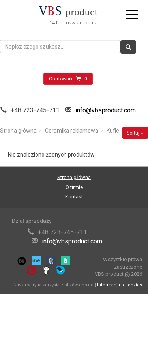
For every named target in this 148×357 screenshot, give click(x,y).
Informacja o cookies (119, 285)
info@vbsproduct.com (105, 110)
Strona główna (18, 130)
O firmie (74, 187)
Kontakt (74, 197)
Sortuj (135, 133)
